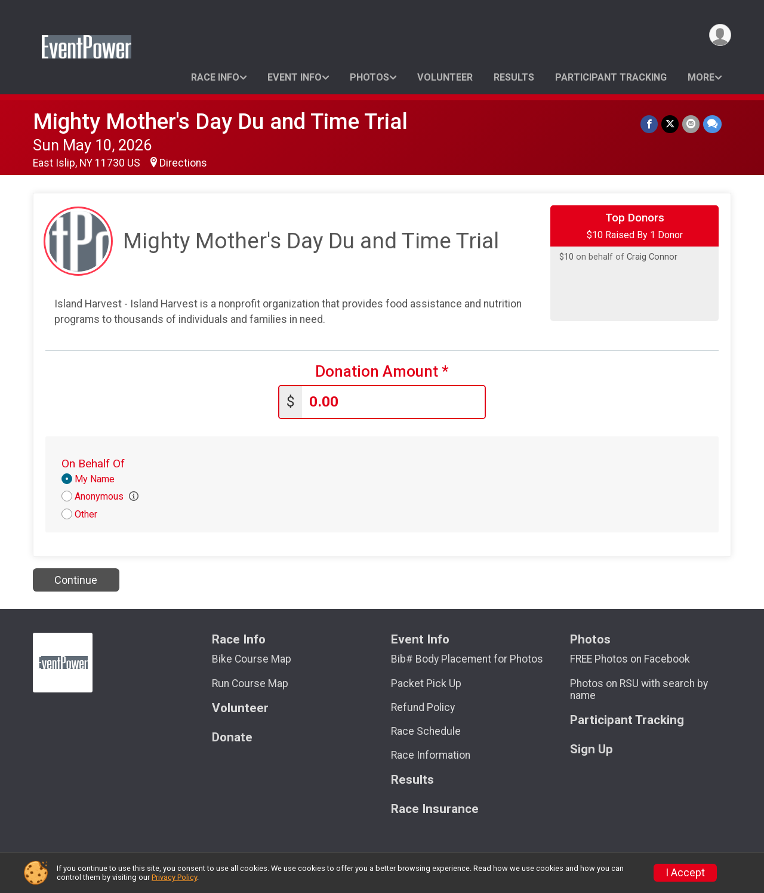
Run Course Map (250, 683)
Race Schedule (426, 731)
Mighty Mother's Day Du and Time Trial (220, 121)
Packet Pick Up (426, 683)
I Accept (685, 873)
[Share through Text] (712, 124)
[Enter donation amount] (393, 402)
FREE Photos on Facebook (630, 659)
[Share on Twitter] (670, 124)
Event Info (294, 77)
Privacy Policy (174, 877)
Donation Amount (382, 371)
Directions (183, 163)
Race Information (430, 755)
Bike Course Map (251, 659)
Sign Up (591, 749)
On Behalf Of (93, 463)
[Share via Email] (691, 124)
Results (514, 77)
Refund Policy (423, 707)
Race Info (215, 77)
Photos (369, 77)
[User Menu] (720, 35)
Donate (232, 737)
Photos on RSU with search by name (639, 689)
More (701, 77)
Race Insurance (435, 809)
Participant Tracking (611, 77)
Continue (75, 580)
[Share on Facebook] (649, 124)
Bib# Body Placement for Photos (467, 659)
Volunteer (445, 77)
